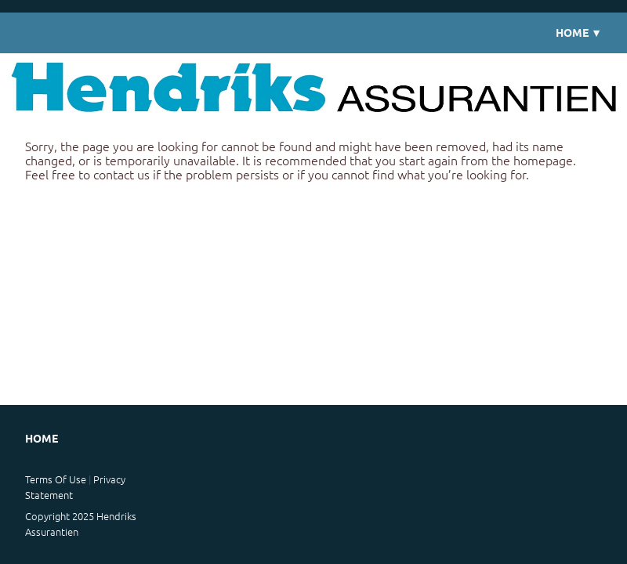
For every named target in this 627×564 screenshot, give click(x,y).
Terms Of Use (55, 479)
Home (579, 32)
